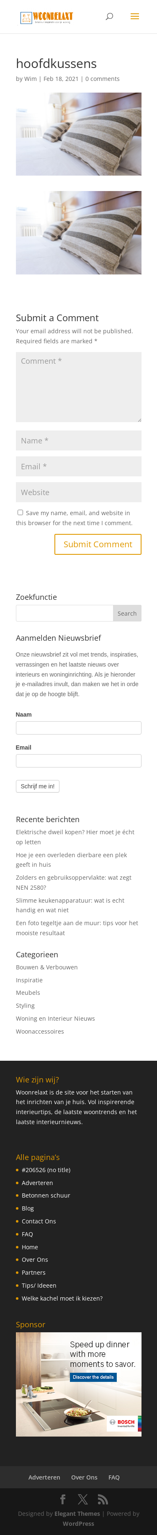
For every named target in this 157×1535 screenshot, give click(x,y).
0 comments (102, 79)
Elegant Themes (77, 1513)
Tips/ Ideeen (39, 1285)
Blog (28, 1208)
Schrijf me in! (38, 786)
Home (30, 1247)
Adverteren (37, 1183)
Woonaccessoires (40, 1031)
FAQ (27, 1234)
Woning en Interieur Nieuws (55, 1018)
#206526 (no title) (46, 1170)
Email (23, 747)
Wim (30, 79)
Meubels (28, 992)
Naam (24, 714)
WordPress (78, 1523)
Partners (34, 1272)
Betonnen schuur (46, 1195)
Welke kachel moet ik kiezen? (62, 1298)
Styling (25, 1005)
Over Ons (35, 1259)
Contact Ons (39, 1221)
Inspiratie (29, 980)
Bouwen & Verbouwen (47, 967)
